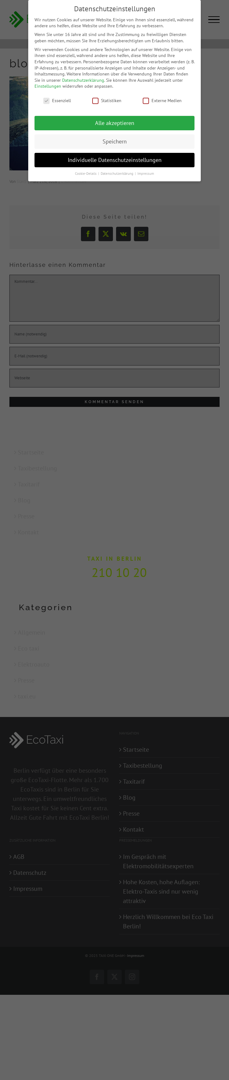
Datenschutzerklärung (83, 80)
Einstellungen (48, 86)
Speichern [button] (115, 141)
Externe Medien (162, 101)
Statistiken (106, 101)
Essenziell (57, 101)
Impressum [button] (145, 173)
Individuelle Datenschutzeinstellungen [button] (115, 160)
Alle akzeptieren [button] (114, 123)
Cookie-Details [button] (86, 173)
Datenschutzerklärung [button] (117, 173)
